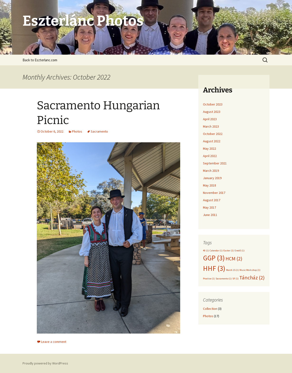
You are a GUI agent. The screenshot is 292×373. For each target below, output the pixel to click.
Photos (77, 131)
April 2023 (210, 119)
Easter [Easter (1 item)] (228, 250)
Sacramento (99, 131)
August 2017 (211, 200)
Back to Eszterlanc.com (40, 60)
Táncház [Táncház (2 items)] (252, 277)
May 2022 (209, 148)
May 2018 (209, 185)
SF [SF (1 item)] (235, 278)
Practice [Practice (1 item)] (209, 278)
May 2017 (209, 207)
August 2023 (211, 112)
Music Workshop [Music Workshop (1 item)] (250, 270)
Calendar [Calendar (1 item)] (216, 250)
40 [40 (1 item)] (206, 250)
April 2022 (210, 156)
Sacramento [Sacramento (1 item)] (224, 278)
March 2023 (211, 126)
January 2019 (212, 178)
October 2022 (212, 134)
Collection (210, 308)
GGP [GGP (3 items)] (214, 257)
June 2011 (210, 215)
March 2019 (211, 170)
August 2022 (211, 141)
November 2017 (214, 193)
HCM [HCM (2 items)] (234, 258)
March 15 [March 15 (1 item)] (232, 270)
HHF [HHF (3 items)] (214, 268)
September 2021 (215, 163)
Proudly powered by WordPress (45, 363)
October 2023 (212, 104)
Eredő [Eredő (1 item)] (240, 250)
